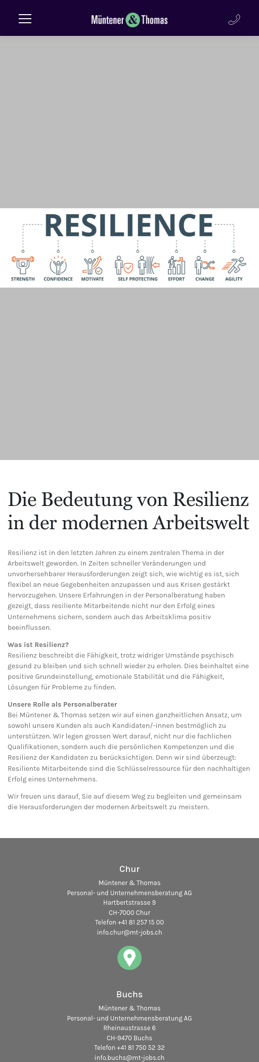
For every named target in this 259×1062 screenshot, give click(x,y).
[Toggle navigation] (25, 18)
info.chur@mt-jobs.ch (129, 932)
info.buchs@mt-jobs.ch (130, 1057)
